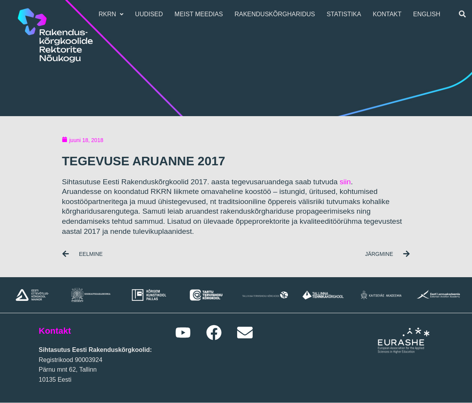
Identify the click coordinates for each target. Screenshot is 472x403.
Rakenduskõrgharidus (276, 14)
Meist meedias (200, 14)
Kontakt (389, 14)
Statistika (345, 14)
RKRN (113, 14)
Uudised (151, 14)
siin (345, 182)
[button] (113, 14)
